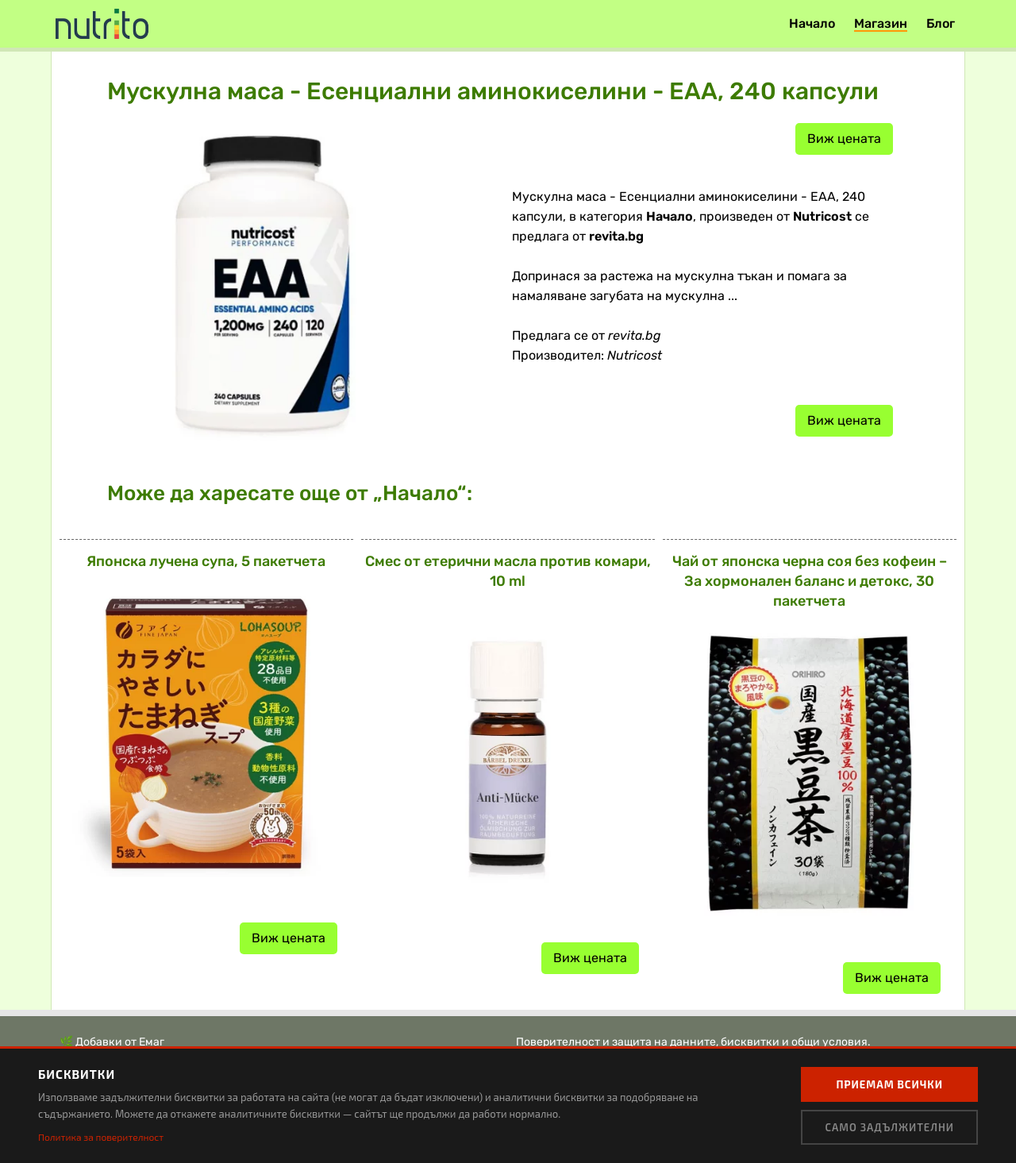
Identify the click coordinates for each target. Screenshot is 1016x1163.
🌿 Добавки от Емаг (112, 1042)
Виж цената (844, 138)
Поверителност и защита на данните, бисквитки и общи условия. (693, 1042)
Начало (812, 23)
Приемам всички (889, 1084)
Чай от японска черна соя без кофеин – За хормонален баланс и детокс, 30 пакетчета (809, 581)
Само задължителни (889, 1127)
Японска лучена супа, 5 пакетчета (206, 561)
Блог (940, 23)
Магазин (880, 23)
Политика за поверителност (101, 1136)
